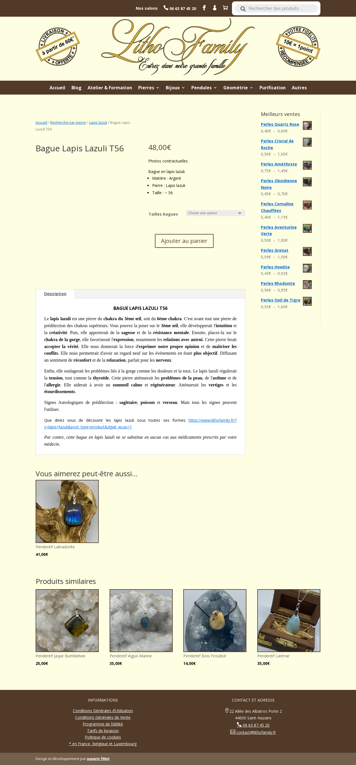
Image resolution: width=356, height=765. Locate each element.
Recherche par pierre (68, 122)
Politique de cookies (103, 737)
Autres (299, 88)
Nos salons (147, 8)
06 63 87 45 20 (182, 8)
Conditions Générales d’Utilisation (103, 710)
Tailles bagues (163, 214)
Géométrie (235, 88)
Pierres (146, 88)
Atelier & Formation (110, 88)
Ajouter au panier (184, 241)
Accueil (57, 88)
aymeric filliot (98, 758)
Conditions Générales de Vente (102, 717)
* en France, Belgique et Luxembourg (103, 743)
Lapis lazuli (98, 122)
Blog (76, 88)
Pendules (201, 88)
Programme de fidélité (103, 724)
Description (55, 293)
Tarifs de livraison (103, 730)
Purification (272, 88)
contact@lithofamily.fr (255, 732)
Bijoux (173, 88)
